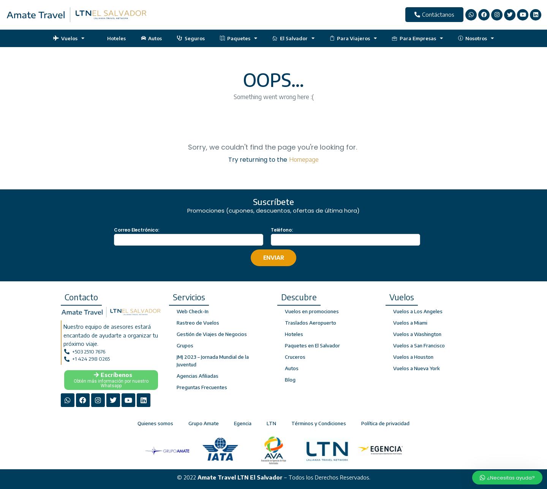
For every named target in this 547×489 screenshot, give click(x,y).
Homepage (304, 159)
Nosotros (476, 38)
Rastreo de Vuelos (198, 323)
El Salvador (293, 38)
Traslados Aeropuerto (310, 323)
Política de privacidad (385, 423)
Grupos (185, 345)
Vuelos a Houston (413, 357)
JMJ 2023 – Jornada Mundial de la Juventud (213, 361)
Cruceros (295, 357)
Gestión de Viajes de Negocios (212, 334)
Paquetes (239, 38)
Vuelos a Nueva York (416, 368)
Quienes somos (155, 423)
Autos (151, 38)
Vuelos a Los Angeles (418, 311)
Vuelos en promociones (312, 311)
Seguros (191, 38)
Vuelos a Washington (417, 334)
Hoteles (113, 38)
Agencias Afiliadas (197, 376)
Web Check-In (193, 311)
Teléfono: (282, 230)
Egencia (242, 423)
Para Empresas (417, 38)
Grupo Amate (203, 423)
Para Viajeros (353, 38)
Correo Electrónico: (136, 230)
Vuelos (69, 38)
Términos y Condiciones (318, 423)
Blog (290, 380)
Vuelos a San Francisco (419, 345)
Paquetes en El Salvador (312, 345)
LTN (271, 423)
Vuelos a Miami (410, 323)
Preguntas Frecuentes (202, 387)
